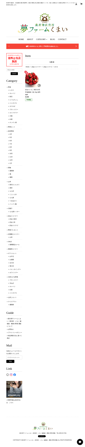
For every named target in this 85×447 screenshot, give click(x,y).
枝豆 (11, 96)
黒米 (11, 188)
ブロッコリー (14, 109)
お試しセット (12, 297)
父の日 (12, 263)
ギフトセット (12, 253)
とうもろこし (14, 100)
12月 (11, 160)
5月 (11, 137)
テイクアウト (12, 301)
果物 (9, 167)
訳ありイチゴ (48, 67)
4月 (11, 134)
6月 (11, 140)
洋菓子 (10, 208)
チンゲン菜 (13, 122)
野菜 (9, 87)
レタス (12, 90)
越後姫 (12, 170)
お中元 (12, 256)
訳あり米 (12, 222)
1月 (11, 163)
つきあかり (13, 201)
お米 (9, 181)
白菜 (11, 119)
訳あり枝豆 (13, 219)
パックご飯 (13, 204)
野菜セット (11, 127)
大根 (11, 116)
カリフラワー (14, 113)
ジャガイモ (13, 103)
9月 (11, 150)
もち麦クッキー (14, 211)
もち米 (12, 191)
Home (27, 67)
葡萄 (11, 177)
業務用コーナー (13, 249)
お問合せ (11, 329)
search (14, 73)
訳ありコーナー (36, 67)
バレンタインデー (15, 269)
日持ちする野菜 (13, 277)
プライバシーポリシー (15, 332)
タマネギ (12, 106)
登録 (10, 361)
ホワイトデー (14, 272)
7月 (11, 144)
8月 (11, 147)
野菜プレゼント (13, 230)
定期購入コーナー (13, 234)
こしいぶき (13, 194)
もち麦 (12, 197)
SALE (10, 241)
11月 (11, 157)
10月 (11, 153)
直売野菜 (11, 131)
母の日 (12, 266)
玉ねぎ (12, 283)
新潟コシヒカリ (14, 184)
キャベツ (12, 93)
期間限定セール (14, 244)
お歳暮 (12, 259)
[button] (42, 39)
